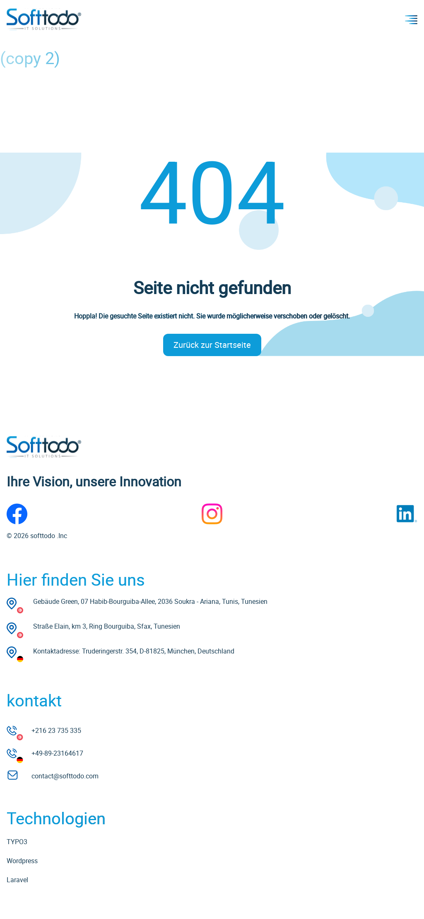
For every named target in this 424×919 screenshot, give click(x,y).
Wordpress (22, 860)
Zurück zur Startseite (212, 344)
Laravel (17, 879)
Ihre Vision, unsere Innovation (94, 481)
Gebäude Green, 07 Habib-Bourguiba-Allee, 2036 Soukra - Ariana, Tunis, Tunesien (150, 601)
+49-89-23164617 (57, 753)
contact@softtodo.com (65, 775)
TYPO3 (17, 841)
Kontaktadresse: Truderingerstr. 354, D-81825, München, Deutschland (133, 651)
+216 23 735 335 (56, 730)
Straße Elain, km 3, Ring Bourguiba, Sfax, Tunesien (106, 626)
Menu (411, 19)
